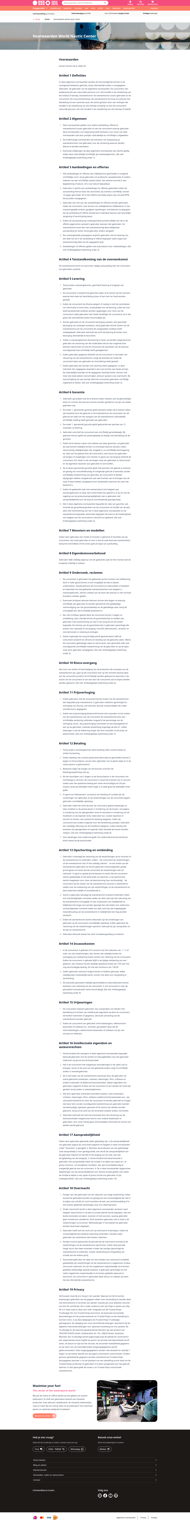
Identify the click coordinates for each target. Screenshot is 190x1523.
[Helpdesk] (140, 3)
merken (154, 8)
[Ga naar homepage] (45, 3)
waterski (67, 8)
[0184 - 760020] (56, 1449)
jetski (100, 8)
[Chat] (38, 1449)
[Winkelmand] (152, 3)
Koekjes (154, 1517)
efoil (93, 8)
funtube (78, 8)
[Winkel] (130, 3)
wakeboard (55, 8)
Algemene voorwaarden (125, 1517)
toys (108, 8)
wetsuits (116, 8)
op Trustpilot (43, 14)
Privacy (143, 1517)
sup (86, 8)
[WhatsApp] (77, 1449)
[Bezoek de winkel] (44, 1415)
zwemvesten (129, 8)
